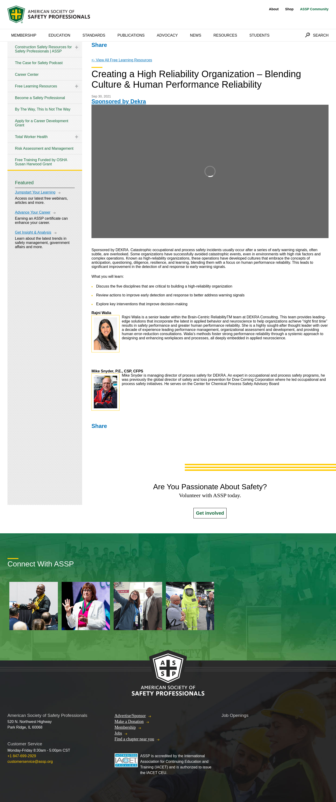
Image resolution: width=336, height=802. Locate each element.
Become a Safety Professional (40, 98)
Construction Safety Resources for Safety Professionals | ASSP (43, 49)
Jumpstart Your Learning (35, 192)
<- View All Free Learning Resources (121, 60)
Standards (94, 35)
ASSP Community (314, 9)
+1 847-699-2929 (21, 756)
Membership (23, 35)
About (274, 9)
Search (321, 35)
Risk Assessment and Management (44, 148)
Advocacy (167, 35)
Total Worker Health (31, 137)
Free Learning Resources (36, 86)
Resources (225, 35)
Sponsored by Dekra (118, 101)
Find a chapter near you (134, 739)
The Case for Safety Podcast (39, 63)
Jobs (118, 733)
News (195, 35)
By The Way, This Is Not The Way (42, 109)
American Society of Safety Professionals (49, 14)
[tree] (44, 106)
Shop (289, 9)
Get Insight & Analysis (33, 232)
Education (59, 35)
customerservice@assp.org (30, 762)
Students (259, 35)
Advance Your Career (32, 212)
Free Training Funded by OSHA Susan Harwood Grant (41, 162)
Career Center (26, 74)
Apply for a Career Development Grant (41, 123)
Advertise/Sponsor (130, 715)
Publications (130, 35)
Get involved (210, 513)
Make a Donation (129, 721)
